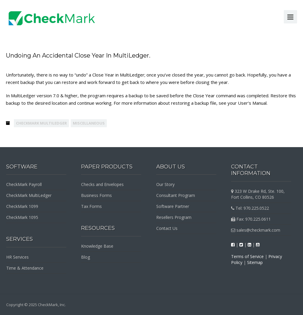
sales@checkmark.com (255, 230)
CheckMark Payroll (24, 184)
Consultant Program (175, 195)
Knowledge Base (97, 246)
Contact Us (167, 228)
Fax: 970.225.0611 (251, 219)
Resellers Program (173, 217)
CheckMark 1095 (22, 217)
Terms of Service (247, 256)
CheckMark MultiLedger (41, 123)
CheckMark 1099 (22, 206)
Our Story (165, 184)
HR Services (17, 257)
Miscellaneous (89, 123)
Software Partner (172, 206)
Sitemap (255, 262)
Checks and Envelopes (102, 184)
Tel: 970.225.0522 (250, 208)
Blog (85, 257)
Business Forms (96, 195)
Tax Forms (91, 206)
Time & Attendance (24, 268)
